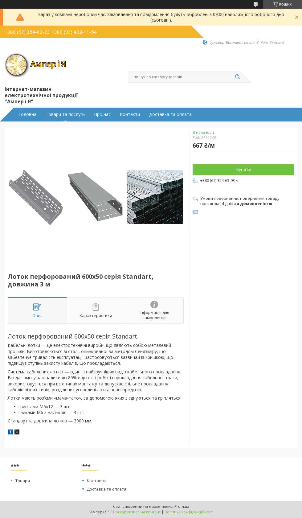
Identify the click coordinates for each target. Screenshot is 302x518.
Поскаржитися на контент (137, 512)
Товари (22, 480)
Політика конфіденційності (189, 512)
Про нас (102, 114)
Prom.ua (181, 506)
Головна (27, 114)
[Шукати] (237, 77)
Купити (243, 169)
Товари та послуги (65, 114)
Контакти (130, 114)
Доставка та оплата (170, 114)
